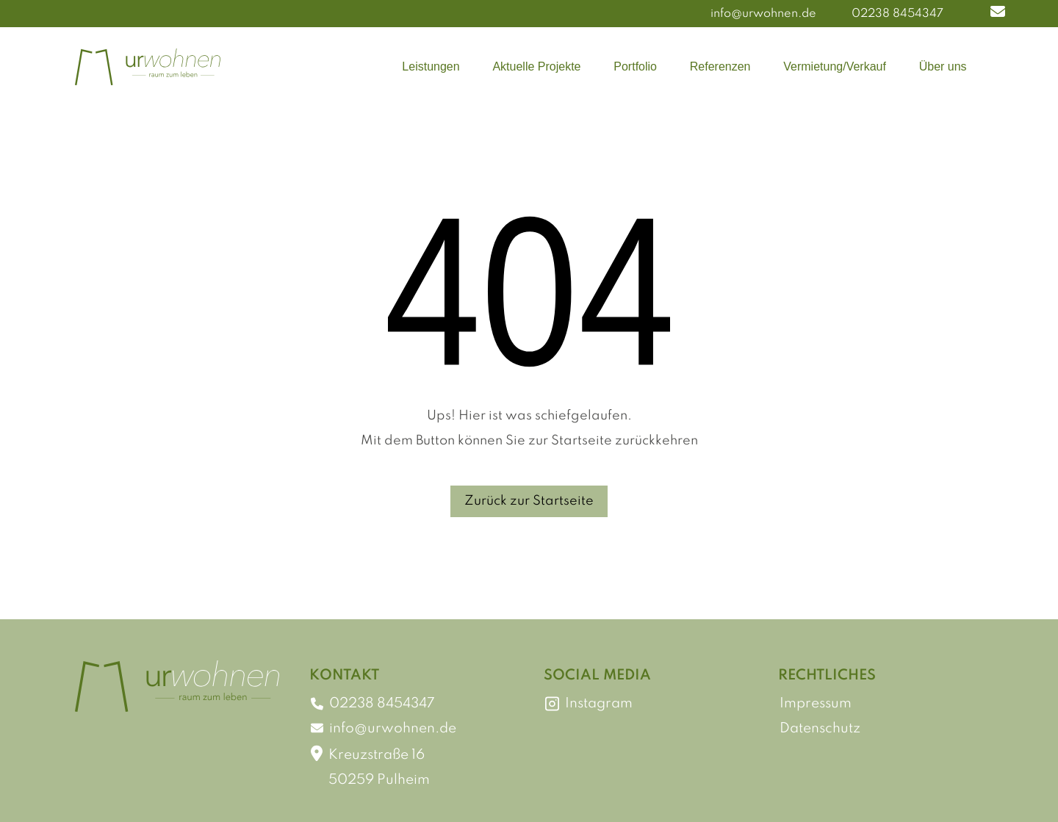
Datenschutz (820, 728)
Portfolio (635, 66)
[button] (997, 14)
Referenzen (720, 66)
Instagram (589, 703)
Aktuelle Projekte (536, 66)
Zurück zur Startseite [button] (529, 501)
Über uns (943, 66)
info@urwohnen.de (763, 14)
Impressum (816, 703)
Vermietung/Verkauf (834, 66)
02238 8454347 (897, 14)
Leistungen (430, 66)
